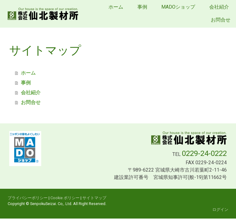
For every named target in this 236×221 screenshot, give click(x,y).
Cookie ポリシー (65, 198)
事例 (142, 7)
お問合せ (220, 20)
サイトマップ (94, 198)
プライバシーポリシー (28, 198)
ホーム (115, 7)
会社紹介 (219, 7)
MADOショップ (178, 7)
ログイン (220, 209)
